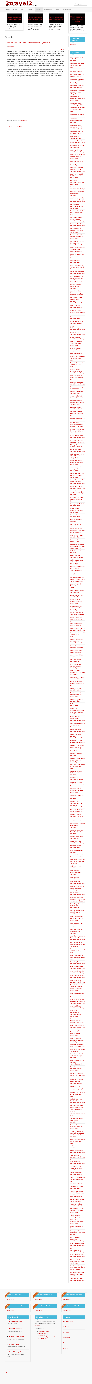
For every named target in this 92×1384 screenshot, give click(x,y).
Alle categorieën (43, 1333)
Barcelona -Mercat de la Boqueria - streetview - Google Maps (77, 236)
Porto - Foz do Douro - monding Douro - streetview (76, 931)
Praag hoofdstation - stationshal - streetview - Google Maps (77, 1040)
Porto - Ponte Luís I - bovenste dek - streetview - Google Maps (77, 944)
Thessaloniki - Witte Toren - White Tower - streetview (76, 1168)
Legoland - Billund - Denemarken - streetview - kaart (77, 585)
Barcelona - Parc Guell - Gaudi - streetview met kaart (77, 212)
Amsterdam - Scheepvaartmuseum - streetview (76, 120)
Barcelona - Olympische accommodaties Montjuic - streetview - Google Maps (77, 199)
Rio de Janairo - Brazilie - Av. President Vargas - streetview (77, 1055)
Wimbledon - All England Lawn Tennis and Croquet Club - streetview (77, 1267)
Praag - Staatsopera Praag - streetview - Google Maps (77, 950)
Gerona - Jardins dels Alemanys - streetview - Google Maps (77, 468)
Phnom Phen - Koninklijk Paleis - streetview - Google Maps (77, 888)
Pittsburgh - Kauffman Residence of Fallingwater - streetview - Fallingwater (77, 899)
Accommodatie (49, 9)
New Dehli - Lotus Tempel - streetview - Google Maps (77, 766)
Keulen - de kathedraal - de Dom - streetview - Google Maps (77, 561)
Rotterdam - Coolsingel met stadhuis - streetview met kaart (77, 1075)
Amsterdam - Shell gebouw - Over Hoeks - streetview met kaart (76, 127)
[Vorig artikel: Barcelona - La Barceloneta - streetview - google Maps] (10, 126)
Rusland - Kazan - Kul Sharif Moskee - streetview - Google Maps (77, 1100)
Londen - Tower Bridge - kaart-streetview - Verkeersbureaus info (77, 641)
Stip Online (8, 1372)
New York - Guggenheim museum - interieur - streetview (77, 796)
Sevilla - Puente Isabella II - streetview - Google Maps (77, 1141)
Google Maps (15, 1352)
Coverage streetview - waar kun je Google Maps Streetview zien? (77, 402)
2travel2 (14, 1328)
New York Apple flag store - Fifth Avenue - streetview (77, 825)
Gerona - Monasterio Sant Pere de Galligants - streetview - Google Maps (77, 481)
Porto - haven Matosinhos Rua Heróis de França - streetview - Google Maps (77, 937)
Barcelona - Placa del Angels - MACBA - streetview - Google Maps (77, 219)
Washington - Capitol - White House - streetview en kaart (77, 1232)
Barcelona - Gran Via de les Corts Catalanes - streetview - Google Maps (77, 169)
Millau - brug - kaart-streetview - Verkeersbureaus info (76, 736)
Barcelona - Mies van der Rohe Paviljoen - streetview (77, 193)
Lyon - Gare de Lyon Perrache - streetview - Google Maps (76, 666)
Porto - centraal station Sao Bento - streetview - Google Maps (77, 918)
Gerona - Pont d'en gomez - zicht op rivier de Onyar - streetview (77, 492)
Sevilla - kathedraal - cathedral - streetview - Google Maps (77, 1126)
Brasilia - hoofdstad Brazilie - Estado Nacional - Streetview (77, 312)
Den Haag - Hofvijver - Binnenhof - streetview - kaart (77, 413)
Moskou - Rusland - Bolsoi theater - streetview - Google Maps (77, 760)
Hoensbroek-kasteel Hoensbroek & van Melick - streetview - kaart (77, 530)
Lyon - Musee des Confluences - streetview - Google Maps (77, 672)
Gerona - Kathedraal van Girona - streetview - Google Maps (77, 475)
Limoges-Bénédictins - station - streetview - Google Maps (76, 608)
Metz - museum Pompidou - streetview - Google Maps (77, 725)
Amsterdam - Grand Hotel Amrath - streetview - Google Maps (77, 81)
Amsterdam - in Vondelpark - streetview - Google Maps (77, 98)
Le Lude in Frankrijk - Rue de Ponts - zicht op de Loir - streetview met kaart (77, 579)
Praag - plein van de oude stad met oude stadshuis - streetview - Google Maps (77, 1001)
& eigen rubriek (15, 1336)
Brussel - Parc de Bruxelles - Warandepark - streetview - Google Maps (77, 371)
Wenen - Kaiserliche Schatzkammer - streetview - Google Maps (77, 1239)
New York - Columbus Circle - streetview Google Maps (77, 784)
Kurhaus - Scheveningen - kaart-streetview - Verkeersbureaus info (77, 568)
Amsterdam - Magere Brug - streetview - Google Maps (77, 109)
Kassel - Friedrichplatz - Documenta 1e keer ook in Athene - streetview (77, 546)
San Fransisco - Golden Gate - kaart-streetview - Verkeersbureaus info (77, 1107)
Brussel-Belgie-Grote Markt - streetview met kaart (76, 377)
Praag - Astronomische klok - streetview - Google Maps (77, 957)
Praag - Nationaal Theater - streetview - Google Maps (77, 995)
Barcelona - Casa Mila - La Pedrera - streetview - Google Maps (77, 156)
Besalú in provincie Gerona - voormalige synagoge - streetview (76, 292)
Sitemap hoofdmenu (44, 1331)
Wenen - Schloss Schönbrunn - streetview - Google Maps (77, 1261)
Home (8, 9)
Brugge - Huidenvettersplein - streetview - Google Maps (77, 327)
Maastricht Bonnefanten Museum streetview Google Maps (77, 694)
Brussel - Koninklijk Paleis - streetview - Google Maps (77, 358)
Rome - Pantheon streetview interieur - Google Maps (76, 1068)
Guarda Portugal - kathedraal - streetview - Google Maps (77, 510)
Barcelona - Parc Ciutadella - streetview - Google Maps (77, 206)
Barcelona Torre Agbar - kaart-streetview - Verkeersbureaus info (77, 243)
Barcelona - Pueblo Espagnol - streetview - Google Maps (76, 230)
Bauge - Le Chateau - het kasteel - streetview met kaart (77, 256)
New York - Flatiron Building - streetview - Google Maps (76, 790)
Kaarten (38, 9)
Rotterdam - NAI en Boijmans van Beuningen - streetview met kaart (77, 1088)
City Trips (15, 9)
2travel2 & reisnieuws (14, 1321)
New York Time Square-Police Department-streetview (76, 831)
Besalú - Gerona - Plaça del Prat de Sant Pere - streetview (76, 58)
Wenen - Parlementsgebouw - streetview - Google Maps (77, 1250)
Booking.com (23, 120)
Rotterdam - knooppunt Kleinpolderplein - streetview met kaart (76, 1081)
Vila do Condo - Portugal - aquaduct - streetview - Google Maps (77, 1210)
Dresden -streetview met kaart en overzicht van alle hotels (77, 431)
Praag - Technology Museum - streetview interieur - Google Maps (77, 1020)
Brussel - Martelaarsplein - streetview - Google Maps (77, 364)
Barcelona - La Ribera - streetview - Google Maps (28, 42)
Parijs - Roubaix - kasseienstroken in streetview (75, 872)
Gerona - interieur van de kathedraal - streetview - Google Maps (77, 462)
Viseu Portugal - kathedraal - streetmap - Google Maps (77, 1221)
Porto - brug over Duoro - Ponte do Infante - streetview (77, 912)
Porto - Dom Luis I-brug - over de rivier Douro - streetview (77, 925)
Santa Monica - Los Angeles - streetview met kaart (77, 1113)
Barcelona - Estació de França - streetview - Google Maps (76, 163)
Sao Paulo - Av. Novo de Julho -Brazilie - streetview (77, 1120)
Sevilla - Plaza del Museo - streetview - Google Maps (77, 65)
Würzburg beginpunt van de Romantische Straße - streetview (77, 1274)
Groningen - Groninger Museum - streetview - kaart (76, 499)
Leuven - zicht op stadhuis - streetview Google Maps (76, 601)
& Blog (13, 1344)
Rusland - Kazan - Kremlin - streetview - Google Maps (77, 1094)
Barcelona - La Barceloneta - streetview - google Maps (77, 182)
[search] (80, 4)
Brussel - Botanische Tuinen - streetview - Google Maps (76, 343)
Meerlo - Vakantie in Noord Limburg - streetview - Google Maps (77, 718)
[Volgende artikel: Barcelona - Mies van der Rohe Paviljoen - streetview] (19, 126)
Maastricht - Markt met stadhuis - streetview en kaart (77, 683)
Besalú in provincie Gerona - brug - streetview (75, 286)
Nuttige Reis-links (43, 1335)
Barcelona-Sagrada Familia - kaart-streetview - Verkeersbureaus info (77, 249)
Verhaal (58, 9)
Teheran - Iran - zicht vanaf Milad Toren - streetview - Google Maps (77, 1161)
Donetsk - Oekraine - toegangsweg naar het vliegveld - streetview (76, 424)
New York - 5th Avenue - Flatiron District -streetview (77, 772)
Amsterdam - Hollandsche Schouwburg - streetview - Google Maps (77, 92)
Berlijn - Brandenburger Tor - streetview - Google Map (77, 267)
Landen (22, 9)
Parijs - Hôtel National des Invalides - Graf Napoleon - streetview (77, 861)
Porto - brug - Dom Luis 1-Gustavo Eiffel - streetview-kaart (77, 905)
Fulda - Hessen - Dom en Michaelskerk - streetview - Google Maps (77, 455)
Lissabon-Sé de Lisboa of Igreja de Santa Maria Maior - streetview (77, 623)
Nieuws (30, 9)
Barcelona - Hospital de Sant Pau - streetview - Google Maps (76, 175)
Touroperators (67, 9)
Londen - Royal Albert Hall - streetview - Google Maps (77, 634)
